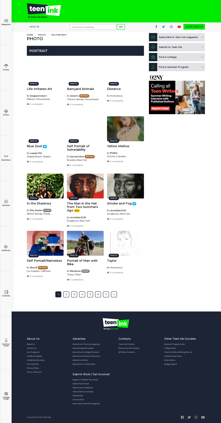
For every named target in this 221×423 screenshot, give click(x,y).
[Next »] (114, 294)
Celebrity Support (34, 356)
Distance (114, 89)
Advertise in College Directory (86, 352)
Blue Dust (34, 146)
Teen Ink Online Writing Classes (178, 352)
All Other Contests (126, 352)
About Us (31, 344)
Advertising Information (83, 348)
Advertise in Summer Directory (86, 356)
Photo (42, 35)
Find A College (163, 57)
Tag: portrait (59, 35)
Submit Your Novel (81, 383)
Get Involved (78, 399)
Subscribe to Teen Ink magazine (86, 403)
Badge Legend (170, 364)
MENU (34, 26)
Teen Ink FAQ (33, 364)
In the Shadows (39, 203)
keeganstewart (38, 95)
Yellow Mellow (118, 146)
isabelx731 (36, 153)
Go (121, 27)
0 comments (35, 104)
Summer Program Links (174, 344)
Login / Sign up (194, 26)
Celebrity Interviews (36, 360)
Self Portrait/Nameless (44, 261)
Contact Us (32, 348)
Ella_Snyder (36, 210)
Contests (6, 293)
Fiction (6, 112)
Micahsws (75, 270)
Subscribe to (173, 37)
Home (30, 35)
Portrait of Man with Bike (82, 262)
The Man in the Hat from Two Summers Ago (82, 207)
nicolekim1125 (78, 217)
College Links (170, 348)
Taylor (112, 261)
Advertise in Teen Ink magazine (86, 344)
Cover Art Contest (126, 344)
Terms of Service (34, 372)
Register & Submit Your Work (85, 379)
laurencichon (77, 156)
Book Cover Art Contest (128, 348)
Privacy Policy (33, 368)
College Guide (6, 396)
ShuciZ (33, 267)
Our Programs (33, 352)
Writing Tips (78, 395)
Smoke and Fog (119, 203)
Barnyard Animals (80, 89)
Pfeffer (114, 153)
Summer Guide (6, 342)
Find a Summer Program (169, 67)
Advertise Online (80, 360)
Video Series (169, 360)
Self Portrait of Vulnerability (78, 148)
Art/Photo (6, 248)
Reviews (6, 203)
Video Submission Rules (83, 391)
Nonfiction (6, 157)
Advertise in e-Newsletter (84, 364)
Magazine (6, 22)
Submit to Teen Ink (165, 47)
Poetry (6, 67)
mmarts (74, 95)
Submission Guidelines (83, 387)
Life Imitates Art (39, 89)
